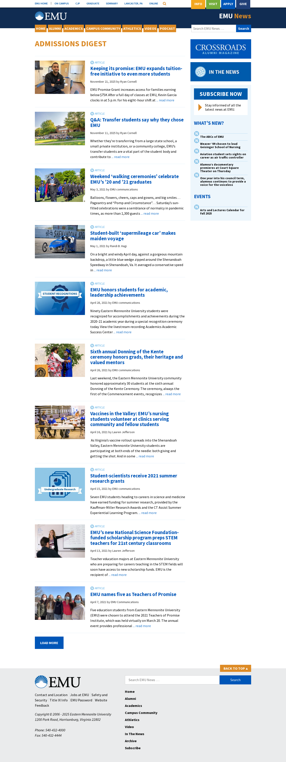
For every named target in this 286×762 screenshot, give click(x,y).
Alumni (55, 28)
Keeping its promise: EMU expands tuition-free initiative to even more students (136, 71)
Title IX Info (59, 700)
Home (40, 28)
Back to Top (236, 668)
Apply (228, 4)
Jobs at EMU (79, 695)
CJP (77, 3)
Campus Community (103, 28)
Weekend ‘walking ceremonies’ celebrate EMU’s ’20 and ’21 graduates (134, 179)
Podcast (167, 28)
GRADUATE (93, 3)
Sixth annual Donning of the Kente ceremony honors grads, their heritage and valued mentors (136, 356)
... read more (165, 100)
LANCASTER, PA (133, 3)
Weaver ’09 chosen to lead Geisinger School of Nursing (220, 145)
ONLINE (153, 3)
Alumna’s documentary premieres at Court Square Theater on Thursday (219, 168)
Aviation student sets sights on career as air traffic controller (223, 155)
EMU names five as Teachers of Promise (133, 594)
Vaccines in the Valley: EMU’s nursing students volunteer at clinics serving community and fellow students (129, 418)
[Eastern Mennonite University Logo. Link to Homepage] (51, 15)
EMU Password (81, 700)
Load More (49, 643)
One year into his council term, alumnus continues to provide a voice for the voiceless (223, 181)
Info (198, 4)
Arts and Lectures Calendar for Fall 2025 (222, 211)
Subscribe (133, 748)
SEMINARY (112, 3)
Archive (131, 741)
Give (243, 4)
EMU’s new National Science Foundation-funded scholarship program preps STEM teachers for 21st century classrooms (134, 537)
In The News (134, 734)
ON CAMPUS (62, 3)
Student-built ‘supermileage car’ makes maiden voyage (133, 236)
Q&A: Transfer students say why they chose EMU (137, 122)
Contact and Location (51, 695)
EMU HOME (41, 3)
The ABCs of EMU (212, 137)
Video (129, 727)
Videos (150, 28)
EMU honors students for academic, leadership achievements (129, 292)
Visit (213, 4)
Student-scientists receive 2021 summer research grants (133, 478)
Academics (73, 28)
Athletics (132, 28)
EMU (235, 15)
